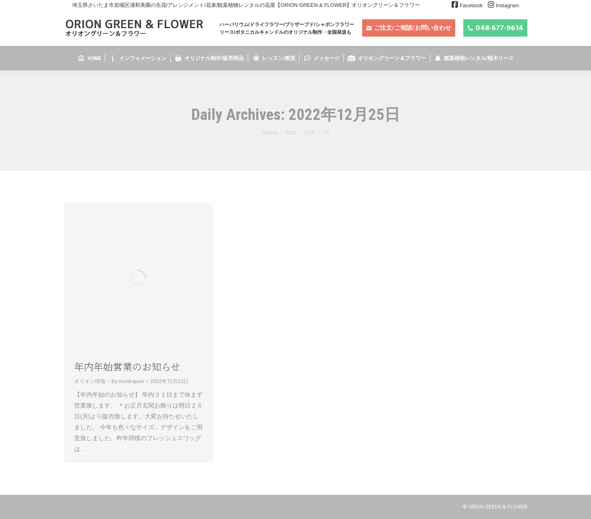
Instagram (507, 5)
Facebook (471, 5)
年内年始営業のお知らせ (127, 366)
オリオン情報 (90, 381)
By (128, 381)
